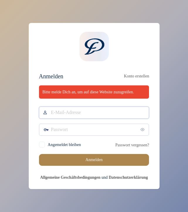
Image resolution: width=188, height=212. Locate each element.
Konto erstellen (136, 76)
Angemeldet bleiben (64, 145)
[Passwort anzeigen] (143, 129)
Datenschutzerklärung (128, 177)
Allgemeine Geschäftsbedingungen (70, 177)
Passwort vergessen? (132, 145)
